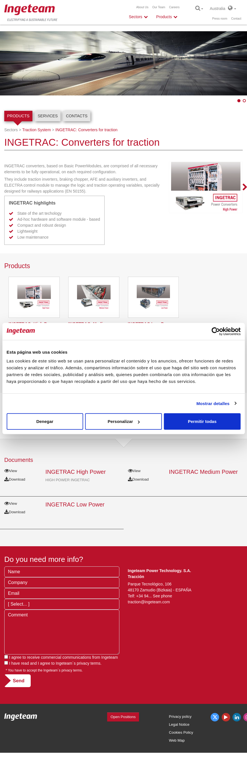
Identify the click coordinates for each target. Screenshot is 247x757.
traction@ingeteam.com (149, 602)
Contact (236, 18)
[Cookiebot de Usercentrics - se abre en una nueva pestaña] (215, 331)
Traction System (36, 130)
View (10, 471)
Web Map (176, 740)
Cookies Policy (181, 732)
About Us (142, 7)
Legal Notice (179, 724)
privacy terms (88, 663)
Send (18, 680)
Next (241, 187)
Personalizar (124, 421)
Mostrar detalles (213, 403)
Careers (174, 7)
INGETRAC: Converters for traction (86, 130)
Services (48, 116)
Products (18, 116)
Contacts (77, 116)
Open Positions (123, 717)
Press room (219, 18)
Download (14, 479)
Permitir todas (202, 421)
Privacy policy (180, 716)
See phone (162, 596)
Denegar (44, 421)
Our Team (158, 7)
